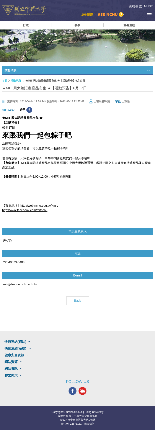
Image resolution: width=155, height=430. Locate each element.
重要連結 (129, 25)
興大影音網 (82, 391)
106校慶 (87, 14)
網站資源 (11, 362)
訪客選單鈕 (139, 14)
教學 (77, 25)
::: (123, 6)
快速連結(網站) (15, 341)
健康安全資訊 (14, 355)
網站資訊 (11, 368)
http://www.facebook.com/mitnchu (24, 210)
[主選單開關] (149, 14)
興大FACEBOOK (73, 391)
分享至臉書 (29, 110)
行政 (26, 25)
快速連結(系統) (16, 348)
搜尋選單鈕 (129, 14)
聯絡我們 (89, 423)
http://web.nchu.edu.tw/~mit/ (39, 205)
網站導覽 (135, 6)
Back (77, 300)
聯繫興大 (11, 375)
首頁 (4, 80)
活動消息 (16, 80)
